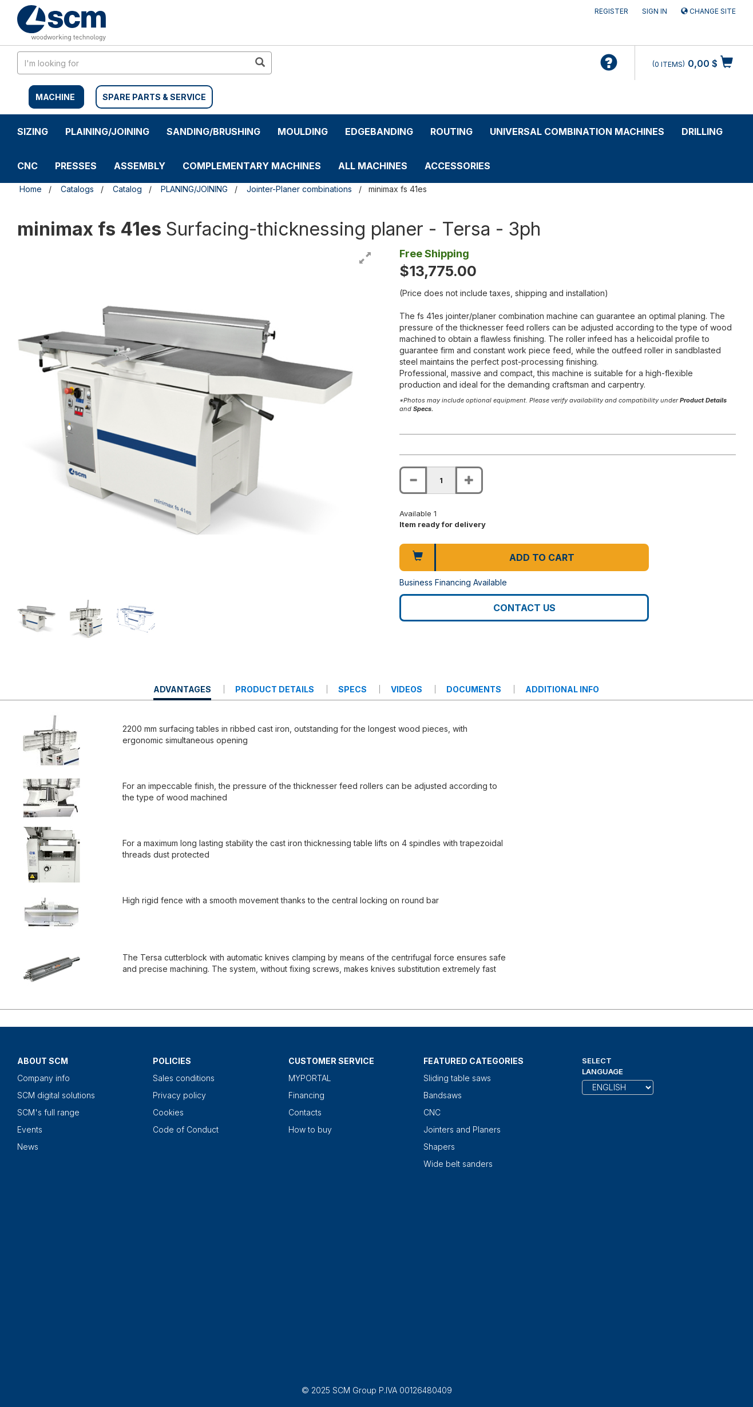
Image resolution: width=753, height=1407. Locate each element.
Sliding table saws (457, 1078)
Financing (306, 1095)
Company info (43, 1078)
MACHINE (55, 97)
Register (611, 11)
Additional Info (562, 689)
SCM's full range (48, 1112)
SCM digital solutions (56, 1095)
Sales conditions (184, 1078)
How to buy (310, 1129)
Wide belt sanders (458, 1164)
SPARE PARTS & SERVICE (154, 97)
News (27, 1146)
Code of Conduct (186, 1129)
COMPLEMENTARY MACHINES (252, 166)
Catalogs (77, 189)
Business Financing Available (453, 582)
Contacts (305, 1112)
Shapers (439, 1146)
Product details (274, 689)
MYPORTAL (309, 1078)
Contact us (524, 607)
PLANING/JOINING (194, 189)
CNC (27, 166)
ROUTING (451, 131)
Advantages (182, 692)
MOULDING (303, 131)
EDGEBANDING (379, 131)
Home (30, 189)
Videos (406, 689)
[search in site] (133, 63)
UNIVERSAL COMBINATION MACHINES (577, 131)
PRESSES (76, 166)
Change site (708, 11)
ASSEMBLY (139, 166)
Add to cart (541, 557)
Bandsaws (442, 1095)
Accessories (457, 166)
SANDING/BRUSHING (213, 131)
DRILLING (702, 131)
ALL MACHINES (372, 166)
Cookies (168, 1112)
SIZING (32, 131)
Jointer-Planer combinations (299, 189)
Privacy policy (179, 1095)
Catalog (127, 189)
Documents (473, 689)
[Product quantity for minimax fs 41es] (441, 480)
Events (29, 1129)
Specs (352, 689)
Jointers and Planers (462, 1129)
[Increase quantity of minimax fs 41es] (469, 480)
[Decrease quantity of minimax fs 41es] (413, 480)
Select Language (602, 1066)
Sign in (654, 11)
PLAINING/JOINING (107, 131)
